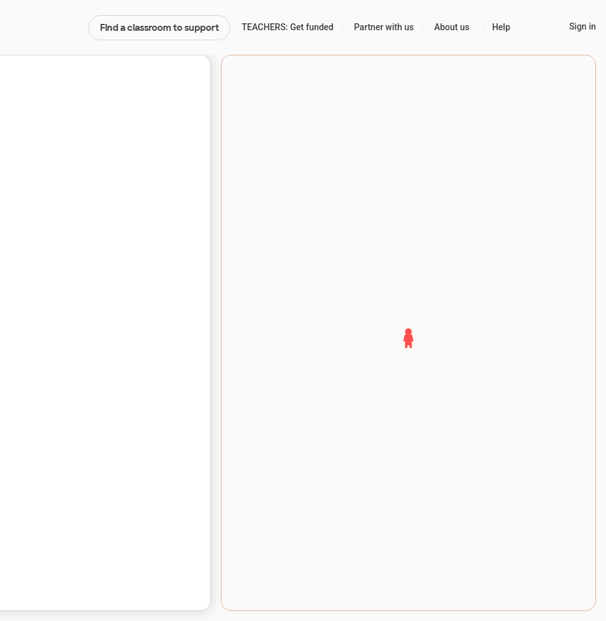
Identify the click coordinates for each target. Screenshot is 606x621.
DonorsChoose (43, 27)
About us (451, 27)
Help (501, 27)
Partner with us (384, 27)
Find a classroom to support (159, 27)
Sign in (582, 26)
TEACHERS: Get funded (288, 27)
